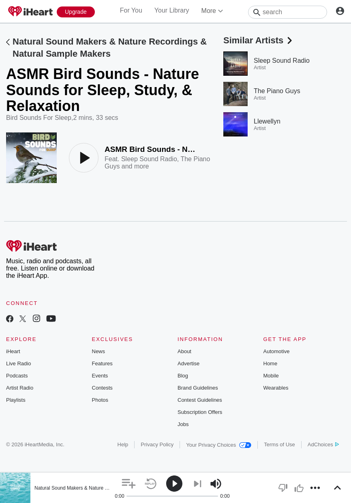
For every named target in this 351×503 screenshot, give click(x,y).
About (184, 351)
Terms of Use (279, 444)
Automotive (276, 351)
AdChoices (323, 444)
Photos (100, 400)
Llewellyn (267, 121)
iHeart (13, 351)
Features (102, 363)
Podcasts (17, 376)
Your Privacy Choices (218, 445)
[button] (129, 484)
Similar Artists (258, 40)
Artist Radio (19, 388)
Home (270, 363)
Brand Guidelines (198, 388)
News (98, 351)
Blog (183, 376)
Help (123, 444)
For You (131, 10)
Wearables (276, 388)
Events (100, 376)
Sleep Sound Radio (149, 159)
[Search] (287, 12)
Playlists (16, 400)
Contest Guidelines (200, 400)
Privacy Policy (157, 444)
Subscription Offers (200, 412)
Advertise (188, 363)
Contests (102, 388)
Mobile (271, 376)
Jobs (183, 424)
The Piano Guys (277, 90)
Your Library (171, 10)
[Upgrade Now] (76, 11)
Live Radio (18, 363)
